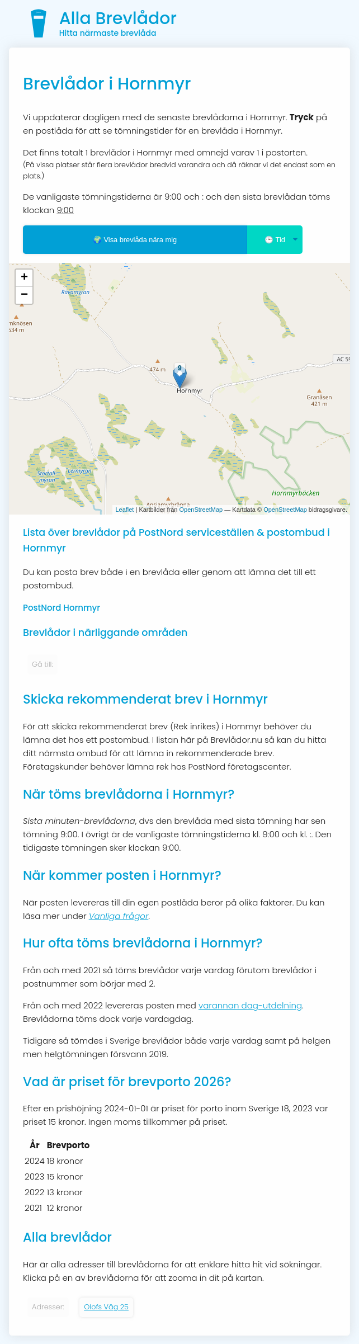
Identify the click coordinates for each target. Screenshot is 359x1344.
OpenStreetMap (201, 509)
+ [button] (24, 278)
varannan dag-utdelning (250, 1005)
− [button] (24, 295)
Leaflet (124, 509)
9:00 (65, 210)
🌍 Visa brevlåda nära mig (135, 239)
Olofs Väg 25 (106, 1307)
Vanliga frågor (119, 916)
